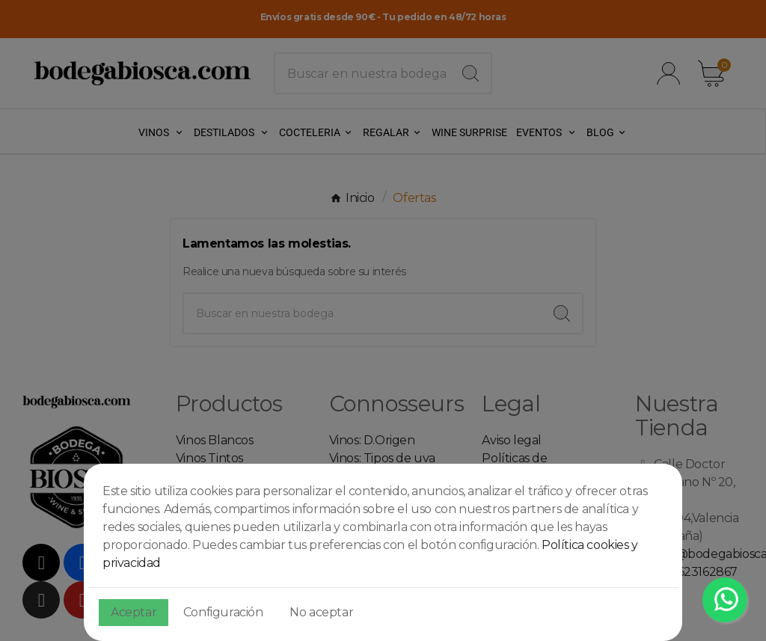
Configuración (223, 612)
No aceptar (321, 612)
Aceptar (133, 612)
